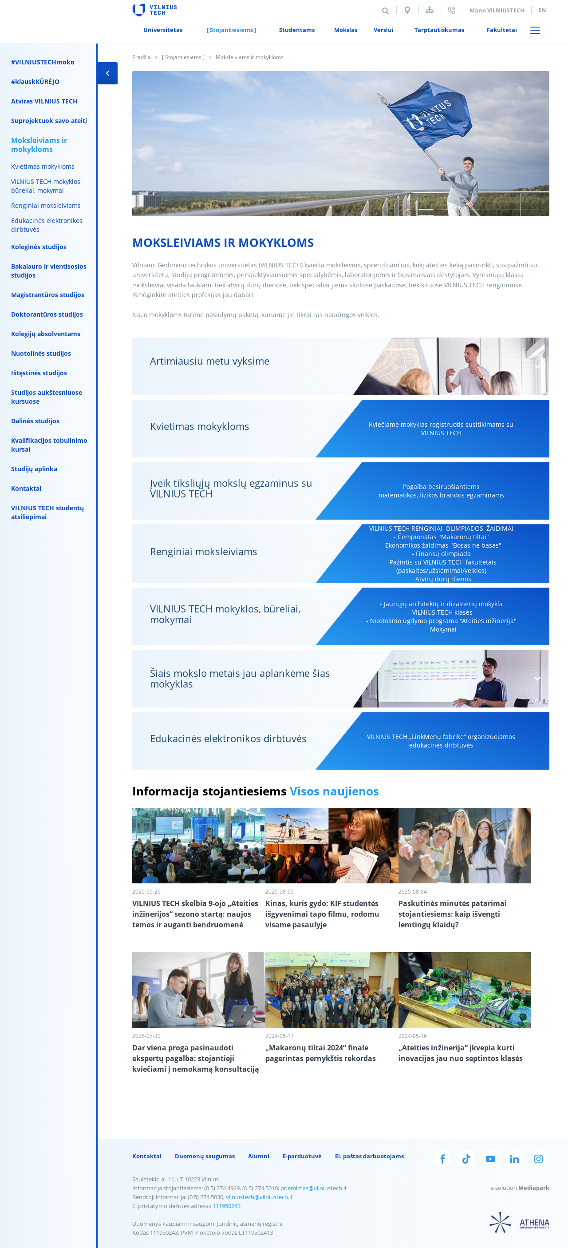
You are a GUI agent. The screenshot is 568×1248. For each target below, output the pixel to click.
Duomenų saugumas (205, 1156)
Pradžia (141, 57)
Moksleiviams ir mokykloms (39, 144)
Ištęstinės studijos (39, 373)
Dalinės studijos (35, 421)
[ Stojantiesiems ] (183, 57)
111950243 (227, 1206)
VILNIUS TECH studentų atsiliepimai (47, 512)
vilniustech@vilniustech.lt (259, 1197)
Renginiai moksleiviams (46, 205)
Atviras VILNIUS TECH (44, 101)
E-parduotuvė (302, 1156)
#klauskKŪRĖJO (35, 81)
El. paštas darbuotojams (369, 1156)
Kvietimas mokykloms (43, 166)
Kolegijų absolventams (45, 334)
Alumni (258, 1156)
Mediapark (533, 1188)
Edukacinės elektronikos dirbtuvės (47, 225)
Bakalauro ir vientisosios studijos (49, 270)
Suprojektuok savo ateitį (49, 120)
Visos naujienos (334, 791)
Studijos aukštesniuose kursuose (46, 396)
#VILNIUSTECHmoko (43, 62)
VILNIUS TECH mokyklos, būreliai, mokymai (46, 186)
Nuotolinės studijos (41, 353)
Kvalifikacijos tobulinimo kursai (49, 444)
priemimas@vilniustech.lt (313, 1188)
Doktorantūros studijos (47, 314)
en (542, 10)
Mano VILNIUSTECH (497, 10)
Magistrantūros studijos (47, 294)
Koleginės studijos (39, 246)
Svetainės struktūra (429, 10)
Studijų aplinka (34, 469)
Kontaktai (26, 488)
